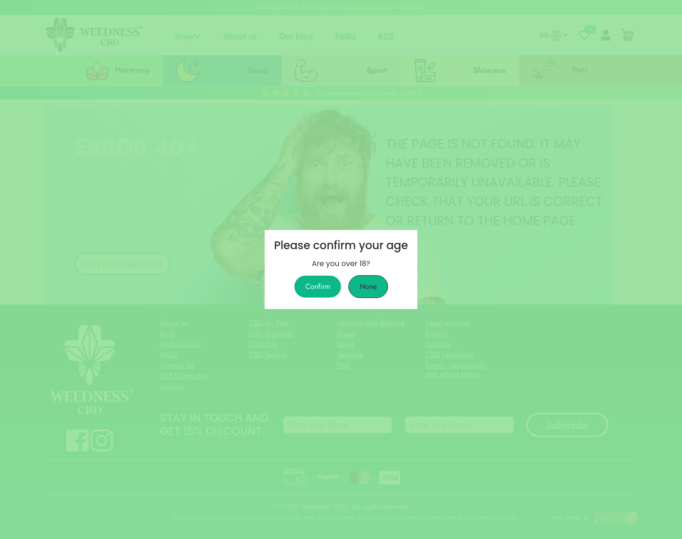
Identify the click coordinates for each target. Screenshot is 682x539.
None (368, 287)
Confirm (317, 287)
